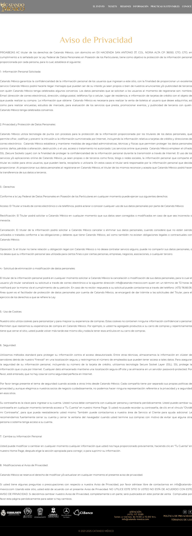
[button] (141, 6)
